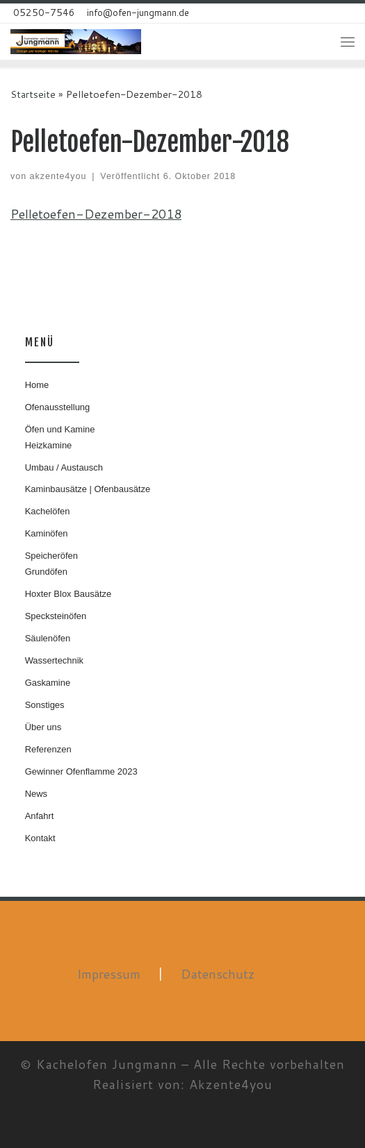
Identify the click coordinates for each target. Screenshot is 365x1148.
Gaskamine (48, 682)
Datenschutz (218, 974)
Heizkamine (48, 445)
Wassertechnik (54, 660)
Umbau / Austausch (64, 467)
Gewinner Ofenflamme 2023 (81, 771)
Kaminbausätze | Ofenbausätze (88, 489)
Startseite (33, 94)
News (36, 793)
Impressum (108, 974)
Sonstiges (45, 705)
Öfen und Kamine (60, 429)
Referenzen (48, 749)
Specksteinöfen (56, 616)
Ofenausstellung (57, 407)
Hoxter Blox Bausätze (68, 594)
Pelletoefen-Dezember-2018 (95, 214)
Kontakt (40, 838)
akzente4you (58, 176)
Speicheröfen (51, 555)
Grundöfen (46, 571)
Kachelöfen (47, 511)
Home (37, 385)
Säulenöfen (48, 638)
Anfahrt (39, 816)
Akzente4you (231, 1084)
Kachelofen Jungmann (106, 1064)
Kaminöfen (46, 533)
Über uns (43, 727)
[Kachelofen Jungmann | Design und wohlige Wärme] (75, 41)
